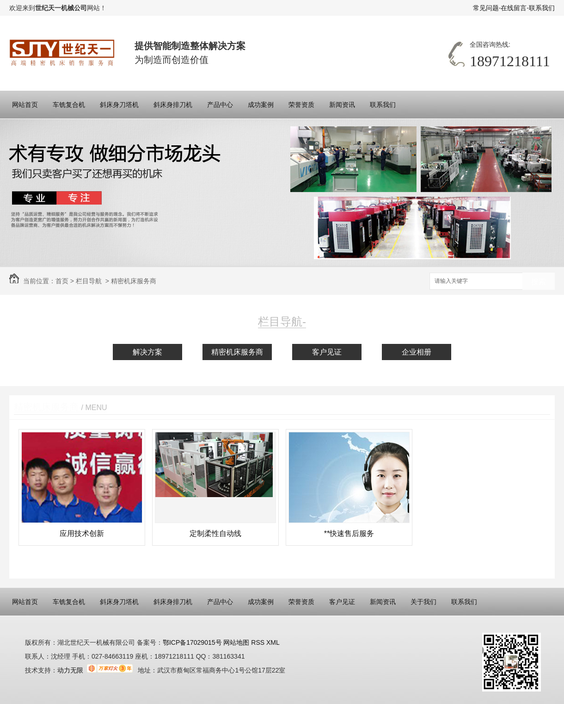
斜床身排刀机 (172, 104)
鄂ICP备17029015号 (192, 642)
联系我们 (542, 8)
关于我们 (423, 601)
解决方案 (147, 352)
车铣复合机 (69, 104)
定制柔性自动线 (215, 533)
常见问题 (486, 8)
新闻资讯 (342, 104)
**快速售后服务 (349, 533)
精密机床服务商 (133, 281)
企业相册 (416, 352)
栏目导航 (89, 281)
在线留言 (514, 8)
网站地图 (236, 642)
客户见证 (327, 352)
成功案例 (261, 104)
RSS (258, 642)
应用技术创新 (82, 533)
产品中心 (220, 104)
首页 (61, 281)
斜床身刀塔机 (119, 104)
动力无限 (70, 670)
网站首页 (25, 104)
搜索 (538, 282)
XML (273, 642)
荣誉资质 (301, 104)
